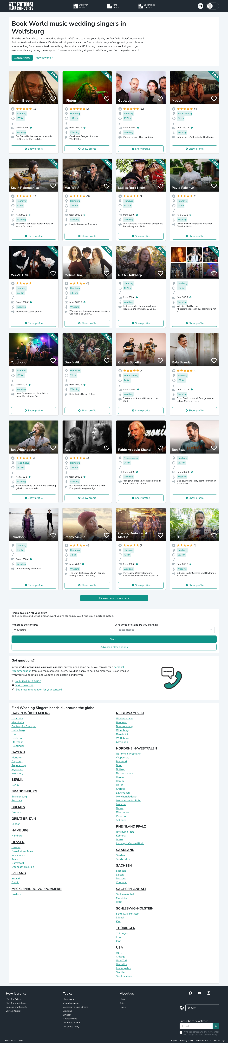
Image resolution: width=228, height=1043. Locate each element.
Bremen (16, 812)
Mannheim (18, 722)
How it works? (44, 58)
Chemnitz (121, 882)
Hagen (120, 777)
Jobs (122, 1003)
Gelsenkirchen (124, 773)
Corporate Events (71, 1022)
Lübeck (120, 917)
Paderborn (122, 816)
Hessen (16, 847)
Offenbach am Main (23, 867)
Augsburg (17, 761)
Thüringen (122, 933)
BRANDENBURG (24, 791)
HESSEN (18, 842)
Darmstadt (18, 863)
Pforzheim (17, 742)
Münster (121, 804)
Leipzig (120, 874)
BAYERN (18, 752)
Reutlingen (18, 746)
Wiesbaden (18, 855)
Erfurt (119, 937)
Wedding (67, 1010)
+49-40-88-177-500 (28, 681)
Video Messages (71, 1003)
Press (123, 1007)
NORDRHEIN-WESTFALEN (136, 748)
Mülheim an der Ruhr (128, 800)
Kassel (15, 859)
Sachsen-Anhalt (125, 894)
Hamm (120, 781)
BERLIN (17, 779)
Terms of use (202, 1040)
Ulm (14, 734)
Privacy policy (186, 1040)
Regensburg (19, 765)
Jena (118, 941)
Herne (119, 785)
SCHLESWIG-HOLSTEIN (134, 908)
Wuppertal (122, 757)
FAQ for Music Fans (16, 1003)
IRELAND (19, 873)
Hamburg (17, 835)
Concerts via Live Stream (75, 1007)
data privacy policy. (208, 1034)
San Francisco (124, 976)
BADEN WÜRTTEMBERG (31, 713)
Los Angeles (123, 968)
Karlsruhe (17, 718)
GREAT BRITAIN (24, 818)
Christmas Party (71, 1026)
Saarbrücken (123, 859)
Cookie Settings (217, 1040)
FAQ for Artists (13, 999)
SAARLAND (125, 850)
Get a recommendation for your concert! (38, 689)
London (16, 824)
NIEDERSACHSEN (130, 713)
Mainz (119, 839)
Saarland (121, 855)
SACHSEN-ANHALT (131, 889)
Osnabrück (122, 734)
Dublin (15, 882)
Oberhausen (123, 812)
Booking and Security (16, 1007)
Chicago (120, 956)
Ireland (16, 878)
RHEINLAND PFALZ (131, 826)
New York (121, 960)
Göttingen (122, 742)
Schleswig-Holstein (127, 914)
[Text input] (196, 1026)
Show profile (35, 149)
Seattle (120, 972)
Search (114, 639)
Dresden (121, 878)
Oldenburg (122, 730)
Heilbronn (17, 738)
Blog (122, 999)
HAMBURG (20, 830)
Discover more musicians (114, 598)
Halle (119, 902)
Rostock (16, 894)
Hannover (121, 722)
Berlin (15, 785)
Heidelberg (18, 730)
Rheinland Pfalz (125, 832)
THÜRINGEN (125, 928)
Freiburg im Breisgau (24, 726)
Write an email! (24, 685)
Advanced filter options (114, 647)
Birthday (67, 1014)
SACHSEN (124, 865)
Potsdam (17, 800)
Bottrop (120, 769)
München (17, 757)
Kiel (118, 921)
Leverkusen (123, 793)
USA (119, 947)
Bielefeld (121, 761)
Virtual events (70, 1018)
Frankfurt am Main (22, 851)
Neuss (120, 808)
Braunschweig (124, 726)
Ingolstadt (17, 769)
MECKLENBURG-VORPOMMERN (37, 889)
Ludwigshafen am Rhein (130, 843)
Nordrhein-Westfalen (128, 754)
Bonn (119, 765)
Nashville (121, 964)
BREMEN (18, 807)
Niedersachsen (124, 718)
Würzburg (17, 773)
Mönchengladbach (126, 796)
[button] (212, 6)
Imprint (174, 1040)
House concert (70, 999)
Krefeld (120, 789)
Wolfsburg (122, 738)
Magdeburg (122, 898)
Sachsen (121, 871)
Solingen (121, 820)
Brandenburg (19, 796)
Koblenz (120, 835)
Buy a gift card (13, 1010)
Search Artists (22, 58)
